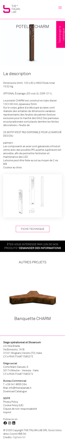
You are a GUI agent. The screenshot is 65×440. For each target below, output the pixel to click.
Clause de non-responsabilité (20, 408)
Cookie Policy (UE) (13, 405)
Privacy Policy (10, 401)
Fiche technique (32, 228)
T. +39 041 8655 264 (15, 384)
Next (59, 297)
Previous (8, 297)
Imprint (7, 412)
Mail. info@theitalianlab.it (17, 387)
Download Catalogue (15, 391)
